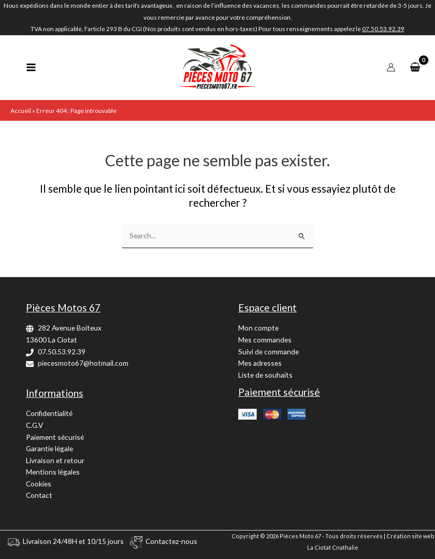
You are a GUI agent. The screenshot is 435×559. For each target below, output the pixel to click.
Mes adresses (260, 363)
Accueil (20, 110)
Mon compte (258, 327)
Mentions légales (53, 471)
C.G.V (34, 425)
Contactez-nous (171, 541)
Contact (39, 495)
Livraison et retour (55, 460)
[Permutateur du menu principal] (31, 68)
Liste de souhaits (265, 374)
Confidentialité (49, 413)
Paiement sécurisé (55, 437)
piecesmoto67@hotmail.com (83, 363)
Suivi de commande (268, 351)
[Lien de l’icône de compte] (391, 67)
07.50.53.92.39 (61, 351)
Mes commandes (265, 339)
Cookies (38, 483)
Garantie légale (49, 448)
